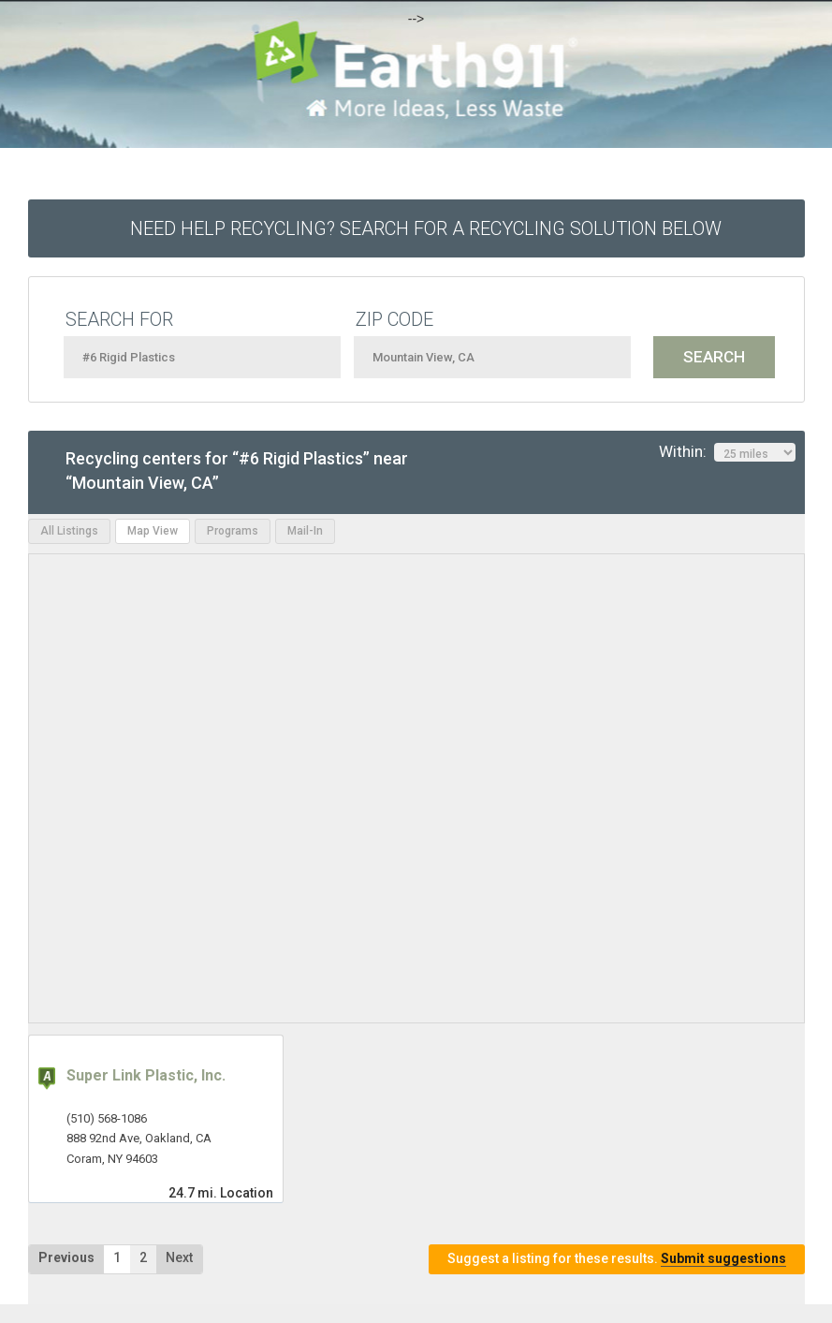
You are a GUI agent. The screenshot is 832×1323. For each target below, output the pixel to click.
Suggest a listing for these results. (616, 1259)
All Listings (69, 530)
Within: (727, 452)
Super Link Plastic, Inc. (146, 1075)
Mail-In (305, 530)
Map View (152, 530)
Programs (232, 530)
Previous (66, 1257)
